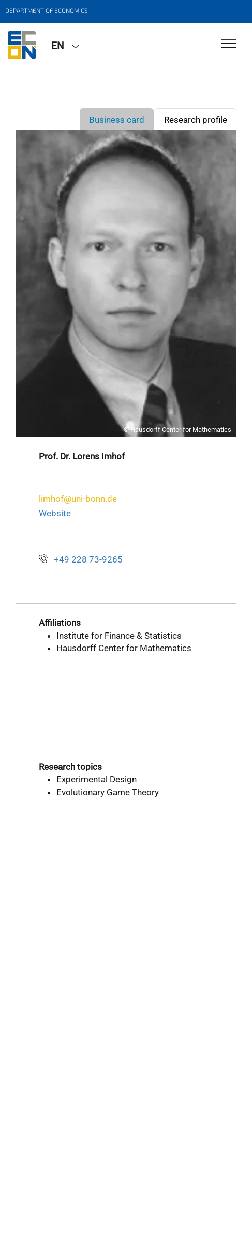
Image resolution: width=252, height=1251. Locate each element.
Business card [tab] (116, 120)
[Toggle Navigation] (228, 44)
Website (55, 513)
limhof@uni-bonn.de (78, 499)
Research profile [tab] (195, 120)
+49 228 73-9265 (88, 559)
